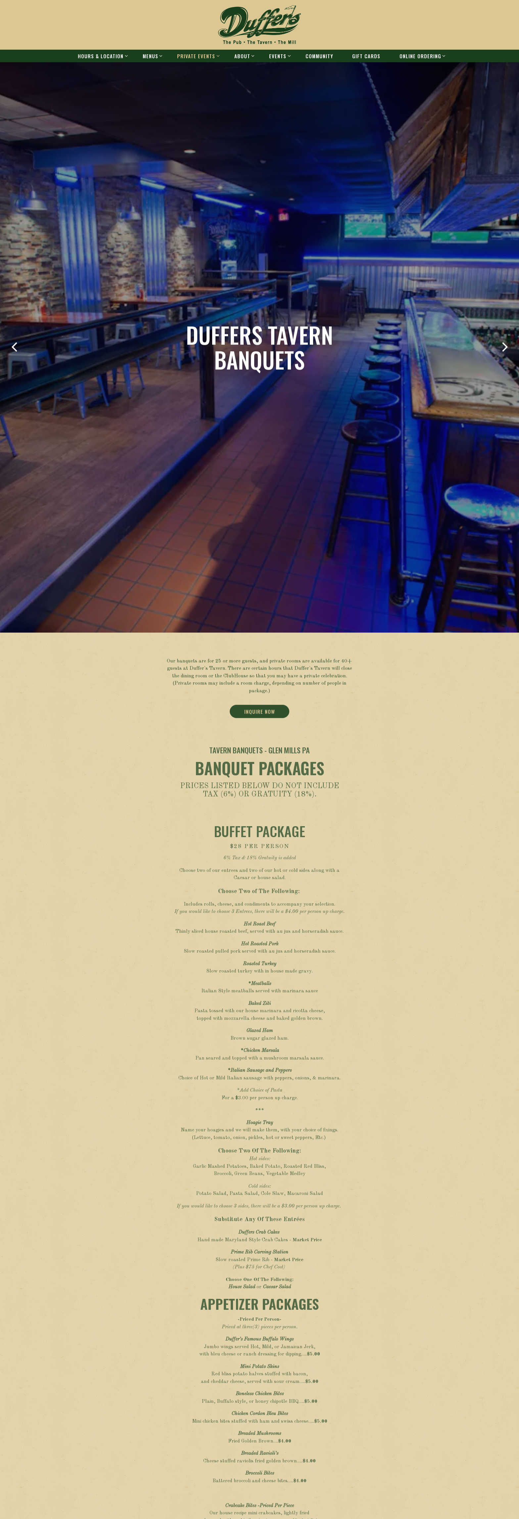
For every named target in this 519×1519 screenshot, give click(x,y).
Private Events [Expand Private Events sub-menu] (197, 56)
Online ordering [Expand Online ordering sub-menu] (421, 56)
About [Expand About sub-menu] (243, 56)
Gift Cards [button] (366, 56)
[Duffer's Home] (259, 25)
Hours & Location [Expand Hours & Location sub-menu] (101, 56)
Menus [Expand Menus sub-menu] (151, 56)
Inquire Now (259, 524)
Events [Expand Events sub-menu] (279, 56)
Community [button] (319, 56)
